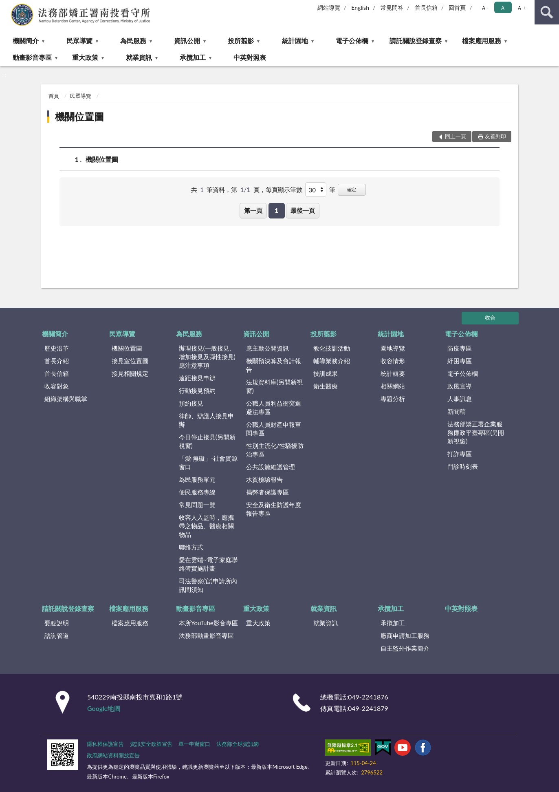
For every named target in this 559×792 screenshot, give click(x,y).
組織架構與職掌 (65, 398)
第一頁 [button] (253, 210)
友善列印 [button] (495, 136)
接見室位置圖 (130, 360)
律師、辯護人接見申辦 (206, 420)
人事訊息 (459, 398)
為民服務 (133, 40)
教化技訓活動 (331, 348)
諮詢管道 (56, 635)
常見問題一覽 (197, 504)
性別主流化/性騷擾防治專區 (275, 450)
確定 (351, 189)
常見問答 (392, 7)
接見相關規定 (130, 373)
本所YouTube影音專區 (208, 623)
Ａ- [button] (485, 7)
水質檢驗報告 (264, 479)
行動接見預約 (197, 390)
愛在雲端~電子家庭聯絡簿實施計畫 (208, 564)
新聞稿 (456, 411)
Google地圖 (104, 708)
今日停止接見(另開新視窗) (207, 441)
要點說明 (56, 623)
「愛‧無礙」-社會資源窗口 (208, 462)
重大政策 (85, 57)
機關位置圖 (79, 116)
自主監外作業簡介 (405, 648)
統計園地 (295, 40)
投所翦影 (241, 40)
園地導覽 (393, 348)
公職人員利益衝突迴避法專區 (273, 407)
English (360, 7)
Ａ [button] (503, 7)
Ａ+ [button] (521, 7)
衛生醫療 (325, 386)
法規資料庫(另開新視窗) (274, 386)
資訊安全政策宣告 (151, 744)
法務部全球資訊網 (237, 744)
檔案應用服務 (481, 40)
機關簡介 (26, 40)
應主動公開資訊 (267, 348)
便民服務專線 (197, 492)
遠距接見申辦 (197, 378)
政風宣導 (459, 386)
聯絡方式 (191, 547)
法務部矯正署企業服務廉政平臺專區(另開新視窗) (475, 432)
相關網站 (393, 386)
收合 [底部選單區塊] (490, 317)
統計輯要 (393, 373)
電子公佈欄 (352, 40)
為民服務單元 (197, 479)
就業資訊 (139, 57)
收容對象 (56, 386)
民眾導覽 (79, 40)
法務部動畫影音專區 (206, 635)
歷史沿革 (56, 348)
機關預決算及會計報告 (273, 365)
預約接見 (191, 403)
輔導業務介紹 (331, 360)
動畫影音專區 (32, 57)
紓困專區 (459, 360)
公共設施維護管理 (270, 466)
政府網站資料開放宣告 (113, 755)
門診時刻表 (462, 466)
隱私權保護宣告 (105, 744)
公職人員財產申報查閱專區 (273, 429)
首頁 (53, 96)
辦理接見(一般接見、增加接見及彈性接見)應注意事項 (207, 356)
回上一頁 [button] (455, 136)
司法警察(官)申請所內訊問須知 (208, 585)
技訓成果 (325, 373)
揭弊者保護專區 (267, 492)
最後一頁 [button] (303, 210)
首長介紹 (56, 360)
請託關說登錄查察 (416, 40)
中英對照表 (249, 57)
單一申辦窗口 (194, 744)
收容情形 (393, 360)
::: (6, 6)
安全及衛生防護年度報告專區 (273, 509)
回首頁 (457, 7)
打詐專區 (459, 453)
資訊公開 (187, 40)
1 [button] (276, 210)
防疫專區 (459, 348)
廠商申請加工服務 (405, 635)
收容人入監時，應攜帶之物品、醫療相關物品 (206, 526)
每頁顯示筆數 (284, 189)
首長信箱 (426, 7)
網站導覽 (328, 7)
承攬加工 (193, 57)
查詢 (547, 12)
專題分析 (393, 398)
